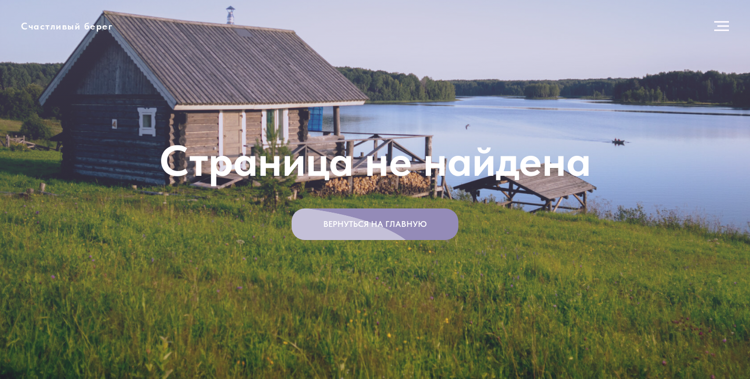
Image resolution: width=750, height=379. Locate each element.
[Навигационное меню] (721, 26)
